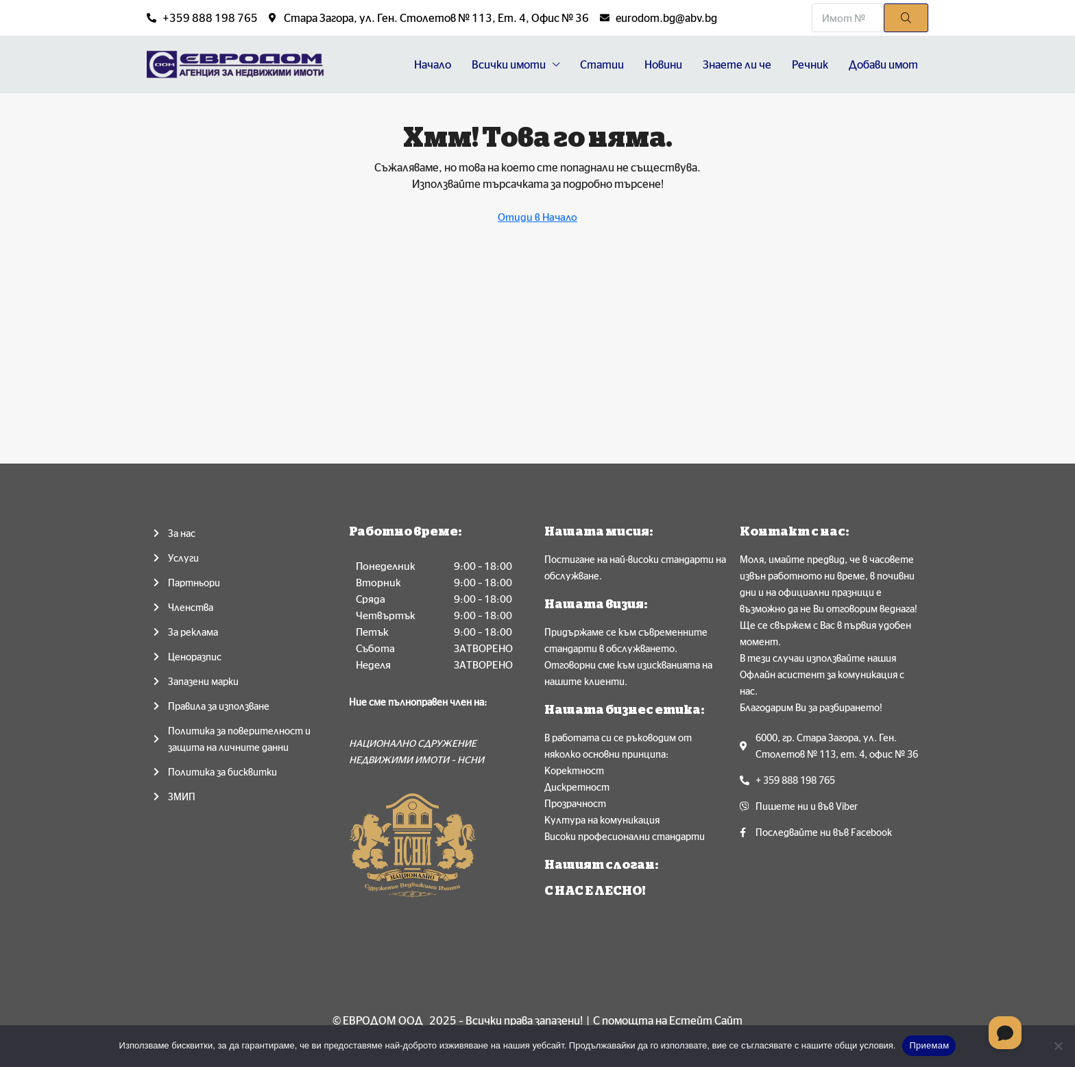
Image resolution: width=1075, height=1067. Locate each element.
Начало (432, 64)
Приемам (929, 1045)
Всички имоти (509, 64)
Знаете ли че (737, 64)
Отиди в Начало (537, 217)
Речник (810, 64)
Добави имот (883, 64)
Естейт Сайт (705, 1020)
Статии (602, 64)
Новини (663, 64)
